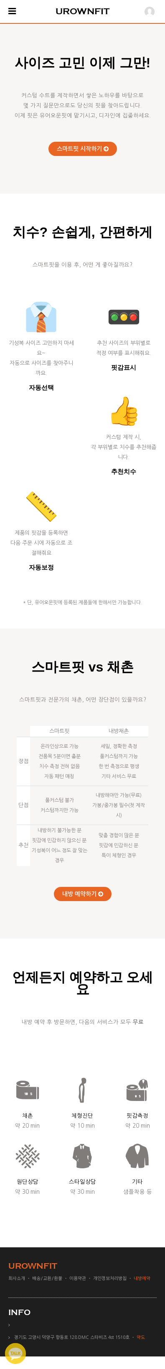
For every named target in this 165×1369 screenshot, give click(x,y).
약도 (141, 1337)
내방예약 (142, 1278)
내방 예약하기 (82, 894)
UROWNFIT (82, 11)
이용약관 (77, 1278)
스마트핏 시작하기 (83, 149)
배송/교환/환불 (47, 1278)
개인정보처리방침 (110, 1278)
